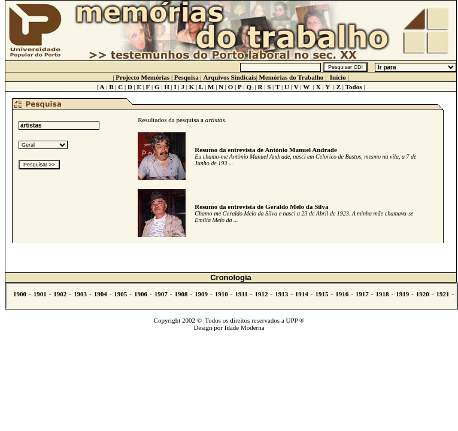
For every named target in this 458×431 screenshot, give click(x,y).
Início (338, 77)
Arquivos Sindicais (230, 77)
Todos (353, 86)
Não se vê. (231, 296)
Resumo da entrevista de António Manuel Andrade (266, 149)
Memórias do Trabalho (291, 77)
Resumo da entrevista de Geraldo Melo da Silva (261, 206)
